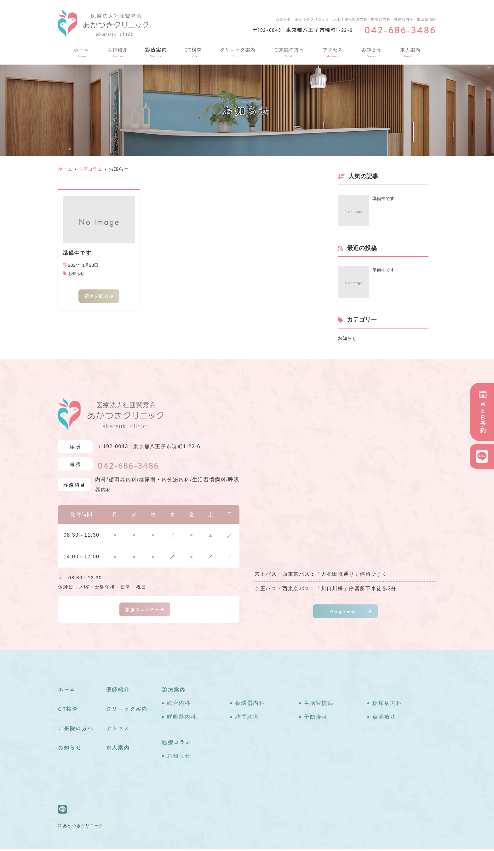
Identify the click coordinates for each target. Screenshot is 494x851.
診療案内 (155, 51)
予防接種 (316, 719)
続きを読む (96, 297)
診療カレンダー (142, 610)
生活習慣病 (319, 705)
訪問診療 (247, 719)
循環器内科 (250, 705)
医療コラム (177, 743)
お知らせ (372, 51)
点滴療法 (384, 719)
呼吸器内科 (182, 719)
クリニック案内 (237, 51)
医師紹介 (117, 51)
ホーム (81, 51)
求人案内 (410, 51)
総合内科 (179, 705)
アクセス (333, 51)
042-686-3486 (133, 466)
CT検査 (191, 51)
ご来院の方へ (289, 51)
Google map (343, 612)
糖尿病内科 (387, 705)
